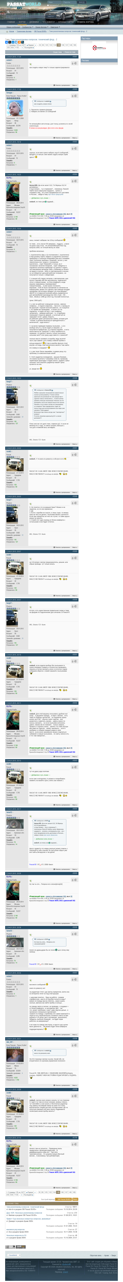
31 (22, 417)
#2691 (75, 654)
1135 (17, 47)
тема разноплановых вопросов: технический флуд (25, 1207)
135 (58, 45)
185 (74, 45)
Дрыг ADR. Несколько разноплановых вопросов (24, 1213)
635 (12, 47)
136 (62, 45)
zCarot (65, 1272)
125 (46, 45)
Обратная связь (96, 1255)
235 (8, 47)
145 (70, 45)
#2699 (75, 1089)
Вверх (75, 85)
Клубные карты (66, 22)
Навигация (54, 27)
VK (71, 214)
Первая (29, 45)
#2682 (75, 89)
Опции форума (41, 27)
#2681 (75, 57)
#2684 (75, 174)
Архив (106, 1255)
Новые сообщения (13, 27)
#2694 (75, 809)
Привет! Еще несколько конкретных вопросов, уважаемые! (28, 1219)
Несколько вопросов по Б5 (16, 1235)
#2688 (75, 496)
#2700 (75, 1138)
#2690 (75, 600)
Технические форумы (24, 31)
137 (66, 45)
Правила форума (85, 22)
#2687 (75, 448)
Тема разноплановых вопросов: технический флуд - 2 (34, 39)
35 (40, 45)
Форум (22, 22)
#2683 (75, 142)
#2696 (75, 927)
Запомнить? (53, 5)
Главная (11, 22)
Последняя (29, 47)
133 (50, 45)
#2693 (75, 760)
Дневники (34, 22)
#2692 (75, 703)
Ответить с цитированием (62, 85)
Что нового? (49, 22)
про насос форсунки (55, 194)
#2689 (75, 551)
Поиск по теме (70, 52)
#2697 (75, 973)
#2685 (75, 228)
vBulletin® (66, 1264)
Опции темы (57, 52)
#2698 (75, 1038)
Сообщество (27, 27)
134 (54, 45)
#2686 (75, 378)
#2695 (75, 873)
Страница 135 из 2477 (17, 45)
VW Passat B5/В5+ (40, 31)
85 (43, 45)
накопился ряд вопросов (15, 1229)
